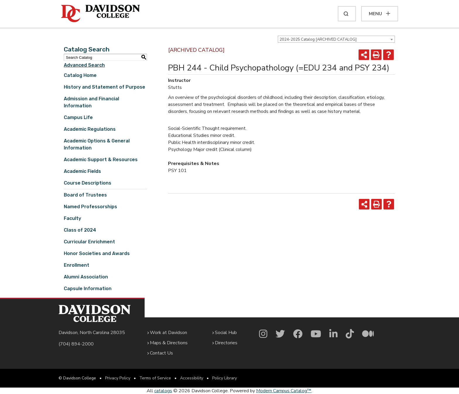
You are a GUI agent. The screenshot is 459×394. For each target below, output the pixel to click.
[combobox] (336, 39)
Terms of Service (155, 378)
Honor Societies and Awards (97, 253)
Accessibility (191, 378)
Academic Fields (82, 171)
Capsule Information (88, 288)
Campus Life (78, 117)
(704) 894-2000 (76, 344)
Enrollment (76, 265)
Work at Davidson (168, 332)
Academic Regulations (90, 129)
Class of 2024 (80, 230)
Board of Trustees (85, 195)
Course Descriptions (87, 183)
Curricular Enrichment (89, 242)
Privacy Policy (117, 378)
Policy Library (224, 378)
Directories (226, 343)
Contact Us (161, 353)
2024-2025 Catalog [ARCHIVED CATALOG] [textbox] (318, 39)
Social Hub (226, 332)
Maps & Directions (169, 343)
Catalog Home (80, 75)
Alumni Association (86, 277)
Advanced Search (84, 65)
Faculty (72, 218)
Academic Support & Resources (101, 159)
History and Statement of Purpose (104, 87)
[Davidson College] (100, 14)
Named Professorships (90, 206)
